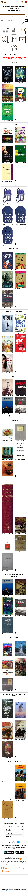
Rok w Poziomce (8, 829)
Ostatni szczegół (8, 830)
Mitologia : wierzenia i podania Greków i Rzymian (13, 826)
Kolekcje (11, 23)
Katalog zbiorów (13, 16)
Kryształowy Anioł (8, 831)
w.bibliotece (7, 862)
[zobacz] (21, 54)
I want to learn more (8, 890)
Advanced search (4, 23)
